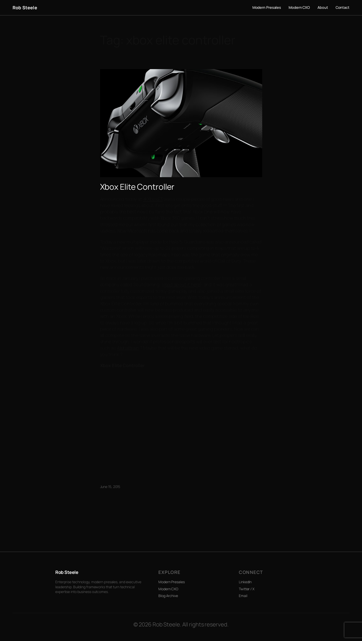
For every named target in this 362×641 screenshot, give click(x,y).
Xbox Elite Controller (137, 186)
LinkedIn (245, 581)
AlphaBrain (128, 348)
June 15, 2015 (110, 486)
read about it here (182, 284)
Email (243, 595)
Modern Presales (171, 581)
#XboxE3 (153, 199)
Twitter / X (246, 588)
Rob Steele (25, 8)
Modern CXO (168, 588)
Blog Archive (168, 595)
